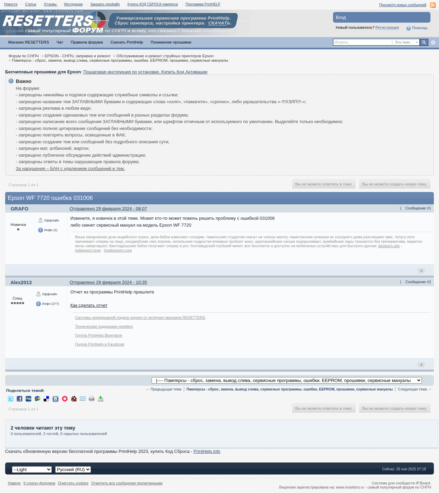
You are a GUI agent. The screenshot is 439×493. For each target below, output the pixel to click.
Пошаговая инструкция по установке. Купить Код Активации (145, 71)
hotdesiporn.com (118, 250)
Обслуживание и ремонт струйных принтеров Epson (165, 55)
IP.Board (423, 483)
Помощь (417, 28)
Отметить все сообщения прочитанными (127, 483)
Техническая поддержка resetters (104, 326)
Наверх (14, 483)
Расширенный (433, 42)
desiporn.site (389, 246)
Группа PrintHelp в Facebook (99, 344)
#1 (429, 208)
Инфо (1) (47, 230)
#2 (429, 282)
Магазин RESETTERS (28, 42)
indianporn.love (88, 250)
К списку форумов (40, 483)
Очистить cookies (73, 483)
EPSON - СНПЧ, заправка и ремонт (78, 55)
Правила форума (87, 42)
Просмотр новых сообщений (402, 5)
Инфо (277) (47, 303)
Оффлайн (48, 220)
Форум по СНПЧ (24, 55)
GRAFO (19, 209)
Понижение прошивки (171, 42)
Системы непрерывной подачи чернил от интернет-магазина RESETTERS (140, 317)
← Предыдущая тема (163, 389)
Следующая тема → (414, 389)
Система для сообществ (393, 483)
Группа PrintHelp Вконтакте (98, 335)
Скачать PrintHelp (126, 42)
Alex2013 (21, 282)
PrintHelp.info (206, 451)
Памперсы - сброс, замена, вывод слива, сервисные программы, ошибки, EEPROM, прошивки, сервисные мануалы (120, 60)
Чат (60, 42)
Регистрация (387, 27)
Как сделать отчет (88, 305)
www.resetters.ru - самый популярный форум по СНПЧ (383, 487)
